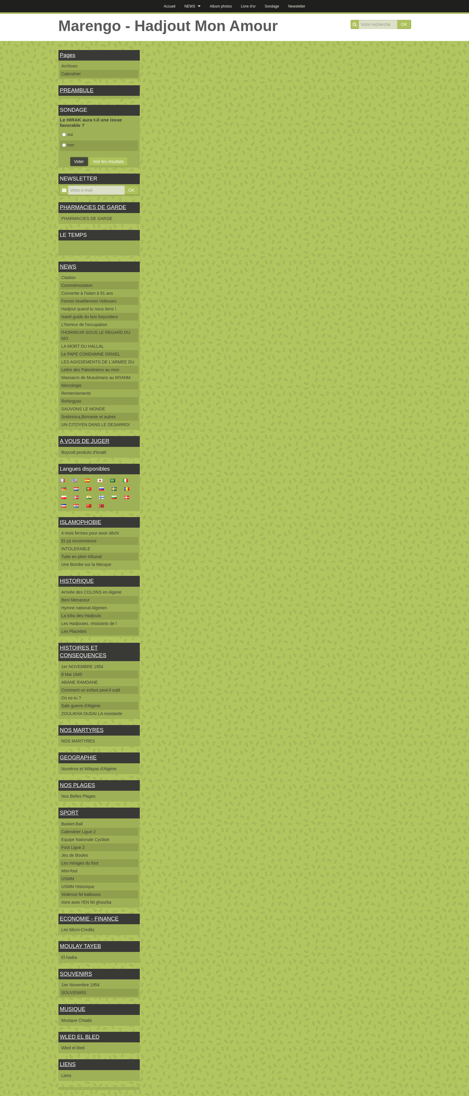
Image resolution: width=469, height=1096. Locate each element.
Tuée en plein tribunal (81, 556)
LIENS (68, 1064)
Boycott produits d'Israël (83, 452)
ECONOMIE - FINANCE (89, 919)
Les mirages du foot (79, 863)
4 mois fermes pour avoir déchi (90, 533)
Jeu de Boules (74, 855)
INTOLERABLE (75, 548)
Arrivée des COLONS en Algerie (91, 592)
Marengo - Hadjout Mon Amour (168, 25)
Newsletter (296, 6)
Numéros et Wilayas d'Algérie (89, 768)
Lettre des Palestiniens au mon (90, 369)
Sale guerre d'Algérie (81, 705)
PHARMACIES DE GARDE (93, 207)
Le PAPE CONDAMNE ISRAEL (90, 354)
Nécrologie (71, 385)
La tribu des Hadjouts (81, 615)
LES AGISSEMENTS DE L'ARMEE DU (97, 362)
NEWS (189, 6)
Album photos (221, 6)
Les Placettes (74, 631)
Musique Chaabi (76, 1020)
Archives (69, 66)
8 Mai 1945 (71, 674)
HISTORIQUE (77, 581)
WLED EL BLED (80, 1037)
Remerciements (76, 393)
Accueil (170, 6)
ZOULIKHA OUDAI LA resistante (91, 713)
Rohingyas (71, 401)
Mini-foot (69, 870)
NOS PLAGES (77, 785)
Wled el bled (73, 1047)
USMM (67, 878)
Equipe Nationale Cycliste (85, 839)
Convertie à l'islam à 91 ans (87, 293)
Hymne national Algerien (84, 607)
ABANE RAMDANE (79, 682)
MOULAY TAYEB (80, 946)
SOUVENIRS (76, 974)
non (68, 145)
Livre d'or (248, 6)
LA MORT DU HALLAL (82, 346)
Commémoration (76, 285)
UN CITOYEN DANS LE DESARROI (95, 424)
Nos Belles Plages (78, 796)
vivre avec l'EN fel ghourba (86, 902)
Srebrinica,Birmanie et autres (88, 416)
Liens (66, 1075)
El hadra (69, 957)
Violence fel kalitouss (81, 894)
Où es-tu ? (71, 698)
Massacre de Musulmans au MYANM (96, 377)
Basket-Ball (72, 823)
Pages (68, 55)
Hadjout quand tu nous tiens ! (88, 308)
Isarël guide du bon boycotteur (89, 316)
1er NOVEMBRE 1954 (82, 666)
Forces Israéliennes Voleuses (89, 301)
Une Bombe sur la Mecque (86, 564)
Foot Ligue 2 (73, 847)
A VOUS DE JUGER (85, 441)
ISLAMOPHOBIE (80, 522)
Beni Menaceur (75, 600)
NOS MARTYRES (82, 730)
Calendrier (71, 73)
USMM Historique (78, 886)
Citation (68, 277)
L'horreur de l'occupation (84, 324)
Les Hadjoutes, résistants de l (89, 623)
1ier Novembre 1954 (80, 984)
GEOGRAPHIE (78, 758)
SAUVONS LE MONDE (83, 409)
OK (404, 24)
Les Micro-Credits (78, 929)
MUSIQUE (73, 1009)
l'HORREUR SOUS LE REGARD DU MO (95, 335)
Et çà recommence (79, 541)
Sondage (272, 6)
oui (67, 134)
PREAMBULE (77, 90)
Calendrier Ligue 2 (78, 831)
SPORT (69, 813)
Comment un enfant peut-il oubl (90, 690)
